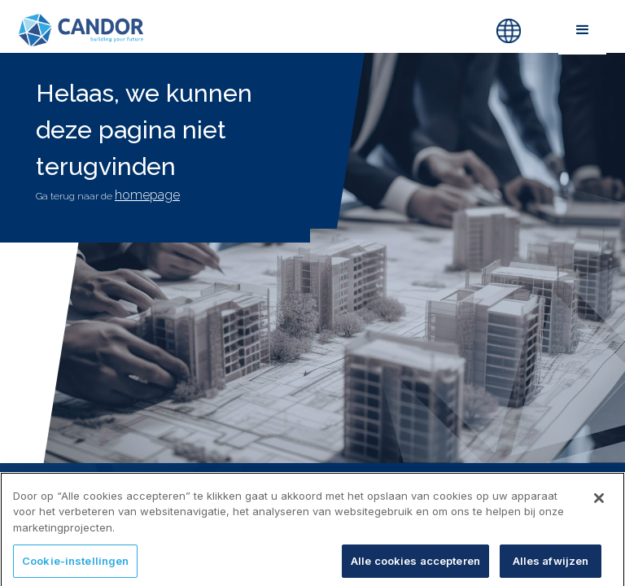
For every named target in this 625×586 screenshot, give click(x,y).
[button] (582, 30)
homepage (147, 195)
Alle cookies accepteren (415, 567)
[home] (214, 30)
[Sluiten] (599, 505)
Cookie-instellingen (75, 567)
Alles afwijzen (551, 567)
